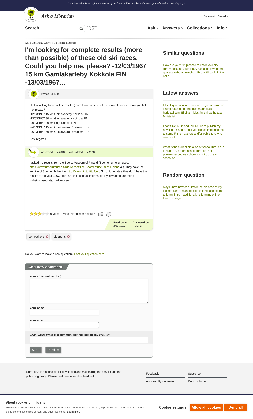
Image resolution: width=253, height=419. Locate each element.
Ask (151, 28)
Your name (37, 308)
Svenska (223, 16)
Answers (171, 28)
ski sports (60, 236)
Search (32, 28)
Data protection (197, 381)
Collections (198, 28)
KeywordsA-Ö (92, 27)
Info (221, 28)
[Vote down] (108, 214)
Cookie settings (172, 407)
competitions (36, 236)
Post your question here (89, 254)
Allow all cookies (206, 407)
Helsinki (137, 226)
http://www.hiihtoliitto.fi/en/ (83, 171)
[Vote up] (101, 213)
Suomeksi (209, 16)
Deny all (236, 407)
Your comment (40, 276)
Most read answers (66, 42)
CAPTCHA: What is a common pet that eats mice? (64, 334)
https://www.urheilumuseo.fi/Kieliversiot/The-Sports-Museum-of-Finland (74, 167)
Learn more (73, 411)
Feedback (152, 373)
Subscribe (194, 373)
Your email (37, 320)
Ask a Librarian (33, 42)
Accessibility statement (160, 381)
